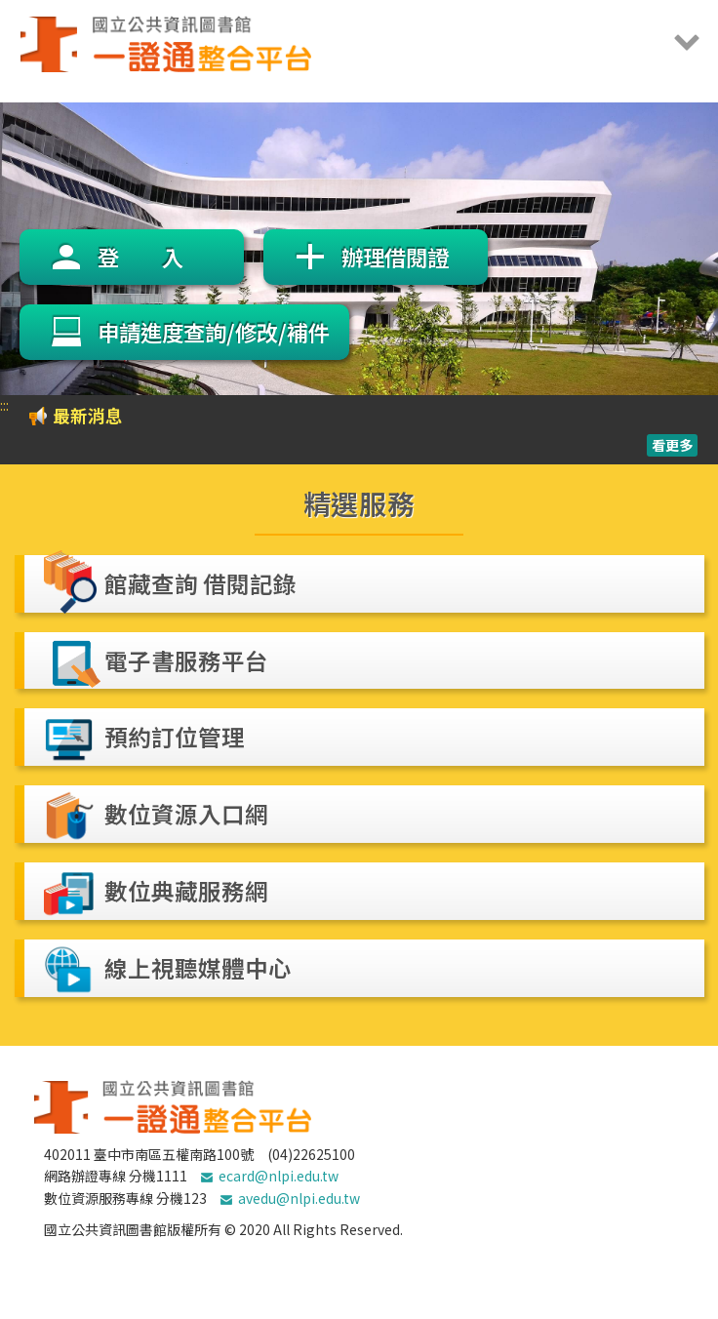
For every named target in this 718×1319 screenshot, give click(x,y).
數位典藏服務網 (186, 890)
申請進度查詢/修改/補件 (214, 331)
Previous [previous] (19, 249)
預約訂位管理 (174, 736)
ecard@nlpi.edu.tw (279, 1175)
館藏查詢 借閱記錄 (200, 583)
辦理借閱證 (395, 256)
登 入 (140, 256)
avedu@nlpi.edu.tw (299, 1198)
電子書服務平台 (186, 660)
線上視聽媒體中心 (198, 967)
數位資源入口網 (186, 813)
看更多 (672, 445)
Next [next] (688, 249)
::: (4, 405)
